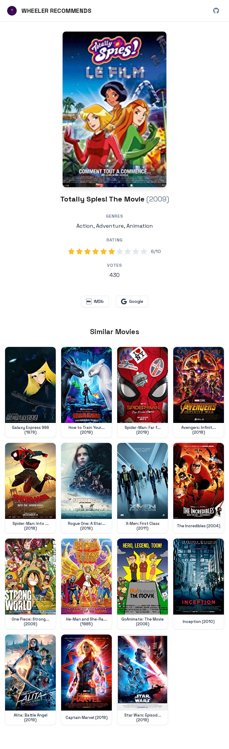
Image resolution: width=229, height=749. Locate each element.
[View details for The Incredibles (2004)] (198, 488)
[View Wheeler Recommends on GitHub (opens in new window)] (216, 11)
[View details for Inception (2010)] (198, 584)
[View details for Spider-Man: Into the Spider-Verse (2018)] (30, 488)
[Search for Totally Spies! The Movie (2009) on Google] (114, 109)
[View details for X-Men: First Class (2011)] (142, 488)
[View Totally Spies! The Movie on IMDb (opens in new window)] (95, 301)
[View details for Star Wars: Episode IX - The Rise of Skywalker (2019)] (142, 680)
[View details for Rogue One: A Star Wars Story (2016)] (86, 488)
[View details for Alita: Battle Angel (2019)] (30, 680)
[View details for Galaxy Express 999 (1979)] (30, 392)
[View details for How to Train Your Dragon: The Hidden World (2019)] (86, 392)
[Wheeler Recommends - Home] (49, 10)
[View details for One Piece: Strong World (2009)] (30, 584)
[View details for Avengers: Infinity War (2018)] (198, 392)
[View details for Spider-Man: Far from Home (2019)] (142, 392)
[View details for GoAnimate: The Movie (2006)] (142, 584)
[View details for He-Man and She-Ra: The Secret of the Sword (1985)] (86, 584)
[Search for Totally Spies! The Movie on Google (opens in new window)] (132, 301)
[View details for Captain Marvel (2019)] (86, 680)
